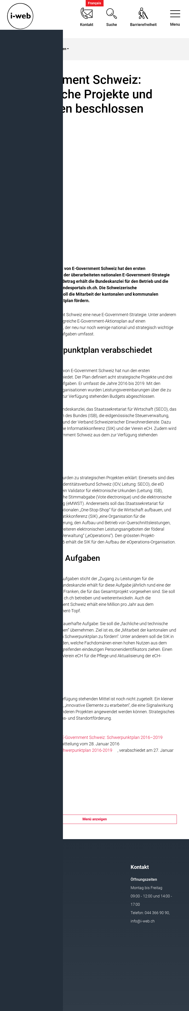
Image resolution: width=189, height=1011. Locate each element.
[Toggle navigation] (175, 19)
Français (94, 3)
